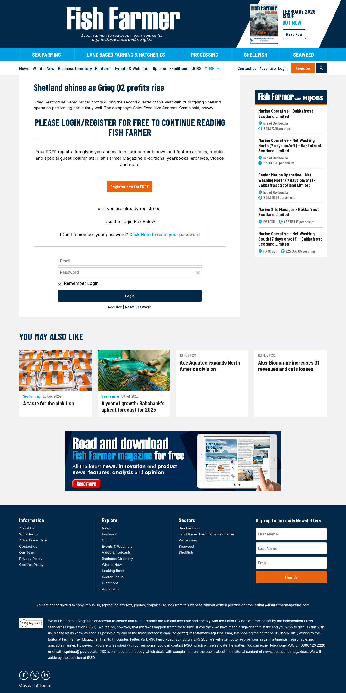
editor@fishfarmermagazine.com (282, 605)
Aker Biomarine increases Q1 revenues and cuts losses (288, 365)
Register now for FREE (130, 186)
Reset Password (138, 307)
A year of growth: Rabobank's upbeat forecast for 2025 (133, 406)
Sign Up (291, 577)
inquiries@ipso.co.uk (79, 652)
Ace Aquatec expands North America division (210, 365)
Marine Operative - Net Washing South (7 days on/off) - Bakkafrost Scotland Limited (290, 239)
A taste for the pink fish (48, 403)
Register (303, 68)
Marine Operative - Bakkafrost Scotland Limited (285, 114)
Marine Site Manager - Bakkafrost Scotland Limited (288, 212)
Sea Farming (32, 396)
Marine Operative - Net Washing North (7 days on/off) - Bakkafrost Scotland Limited (289, 145)
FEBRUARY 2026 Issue (299, 13)
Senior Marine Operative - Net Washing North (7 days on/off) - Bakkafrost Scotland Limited (287, 180)
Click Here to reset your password (164, 234)
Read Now (294, 34)
